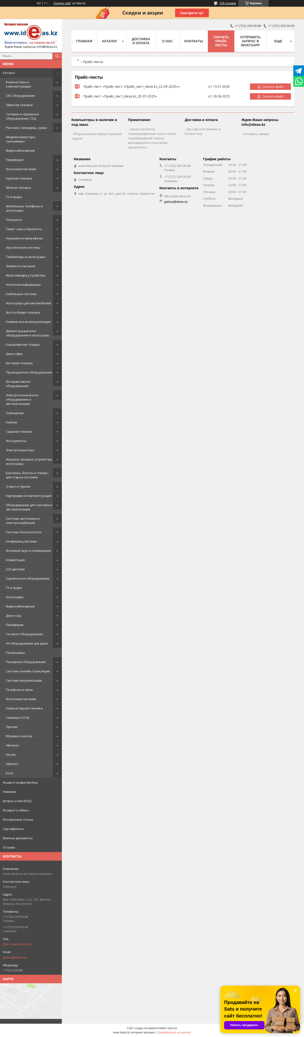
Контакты (193, 41)
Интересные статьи (18, 819)
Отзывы (9, 847)
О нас (167, 41)
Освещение (15, 413)
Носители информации (23, 284)
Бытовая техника (19, 363)
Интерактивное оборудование (18, 383)
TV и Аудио (14, 197)
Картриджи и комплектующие (29, 496)
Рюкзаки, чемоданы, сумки (26, 128)
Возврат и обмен (16, 810)
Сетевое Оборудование (24, 634)
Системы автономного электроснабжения (23, 520)
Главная (84, 41)
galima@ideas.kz (15, 957)
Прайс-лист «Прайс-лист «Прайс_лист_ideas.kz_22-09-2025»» (77, 86)
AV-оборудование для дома (27, 643)
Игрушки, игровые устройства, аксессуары (29, 461)
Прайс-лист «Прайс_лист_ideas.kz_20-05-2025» (77, 96)
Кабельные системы (21, 294)
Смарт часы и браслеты (24, 229)
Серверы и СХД (17, 717)
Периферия (14, 160)
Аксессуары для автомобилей (28, 303)
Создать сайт (62, 3)
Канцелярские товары (23, 344)
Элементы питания (20, 266)
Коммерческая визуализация (28, 322)
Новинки (9, 792)
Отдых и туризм (18, 486)
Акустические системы (23, 247)
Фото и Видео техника (23, 312)
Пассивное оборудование (26, 662)
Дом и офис (14, 354)
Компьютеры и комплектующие (18, 84)
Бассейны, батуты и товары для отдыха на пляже (27, 475)
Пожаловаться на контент (174, 1032)
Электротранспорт (20, 450)
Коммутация (15, 560)
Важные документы (18, 838)
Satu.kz (172, 1028)
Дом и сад (13, 615)
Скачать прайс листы (221, 41)
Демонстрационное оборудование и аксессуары (27, 333)
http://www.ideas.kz (17, 944)
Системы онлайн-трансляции (28, 671)
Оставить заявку (256, 134)
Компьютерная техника (24, 708)
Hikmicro (12, 764)
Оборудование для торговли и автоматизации (29, 507)
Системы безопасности (23, 532)
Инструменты (16, 441)
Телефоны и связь (19, 690)
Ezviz (9, 773)
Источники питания (21, 169)
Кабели (11, 422)
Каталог (9, 73)
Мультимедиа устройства (25, 275)
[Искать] (57, 56)
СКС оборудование (20, 95)
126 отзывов (228, 3)
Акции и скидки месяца (20, 782)
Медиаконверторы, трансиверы (21, 139)
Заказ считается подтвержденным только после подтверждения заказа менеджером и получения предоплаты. (152, 138)
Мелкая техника (18, 187)
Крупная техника (19, 178)
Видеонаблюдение (20, 150)
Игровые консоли (19, 736)
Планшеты (14, 220)
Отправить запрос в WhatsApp (250, 41)
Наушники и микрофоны (24, 238)
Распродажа (15, 652)
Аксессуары (15, 597)
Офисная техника (19, 105)
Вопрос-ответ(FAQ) (17, 801)
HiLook (11, 754)
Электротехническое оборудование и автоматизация (22, 399)
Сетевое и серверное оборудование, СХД (22, 116)
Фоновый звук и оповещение (28, 550)
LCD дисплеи (15, 569)
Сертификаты (13, 829)
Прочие (12, 727)
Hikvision (12, 745)
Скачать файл (273, 86)
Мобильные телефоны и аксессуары (24, 208)
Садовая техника (19, 431)
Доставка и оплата (141, 41)
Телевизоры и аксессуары (26, 257)
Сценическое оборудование (27, 578)
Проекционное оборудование (29, 372)
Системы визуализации (24, 680)
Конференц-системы (21, 541)
